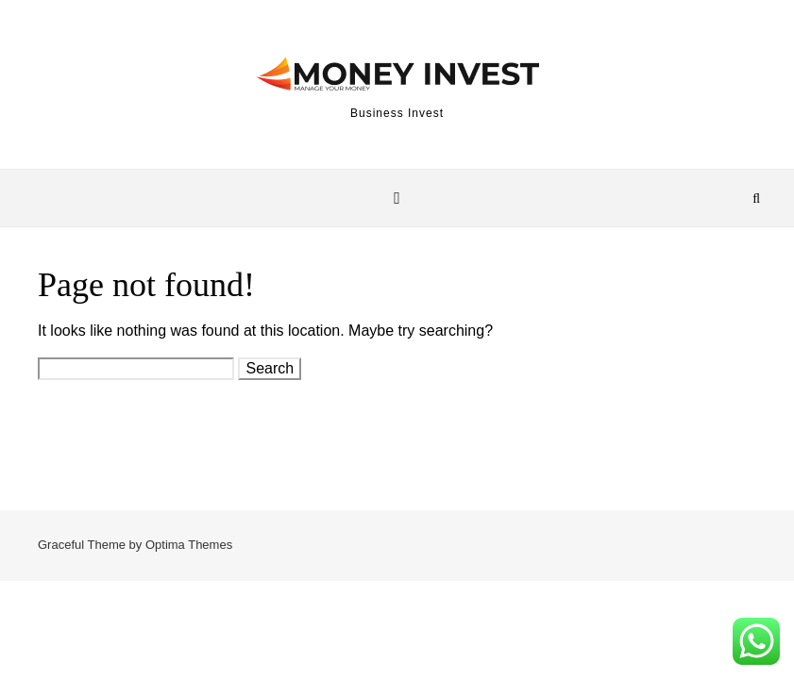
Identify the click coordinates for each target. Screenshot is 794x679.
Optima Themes (188, 545)
